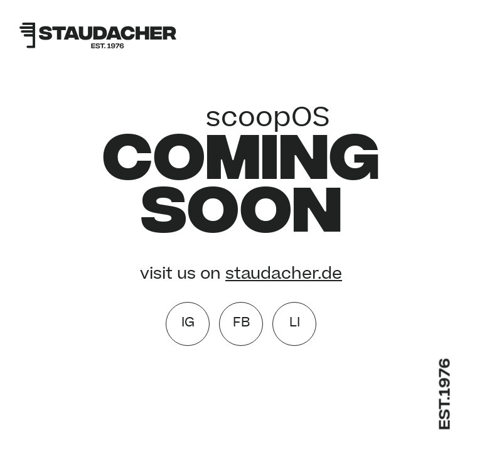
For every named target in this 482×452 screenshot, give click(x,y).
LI (294, 323)
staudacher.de (283, 275)
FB (241, 323)
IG (188, 323)
